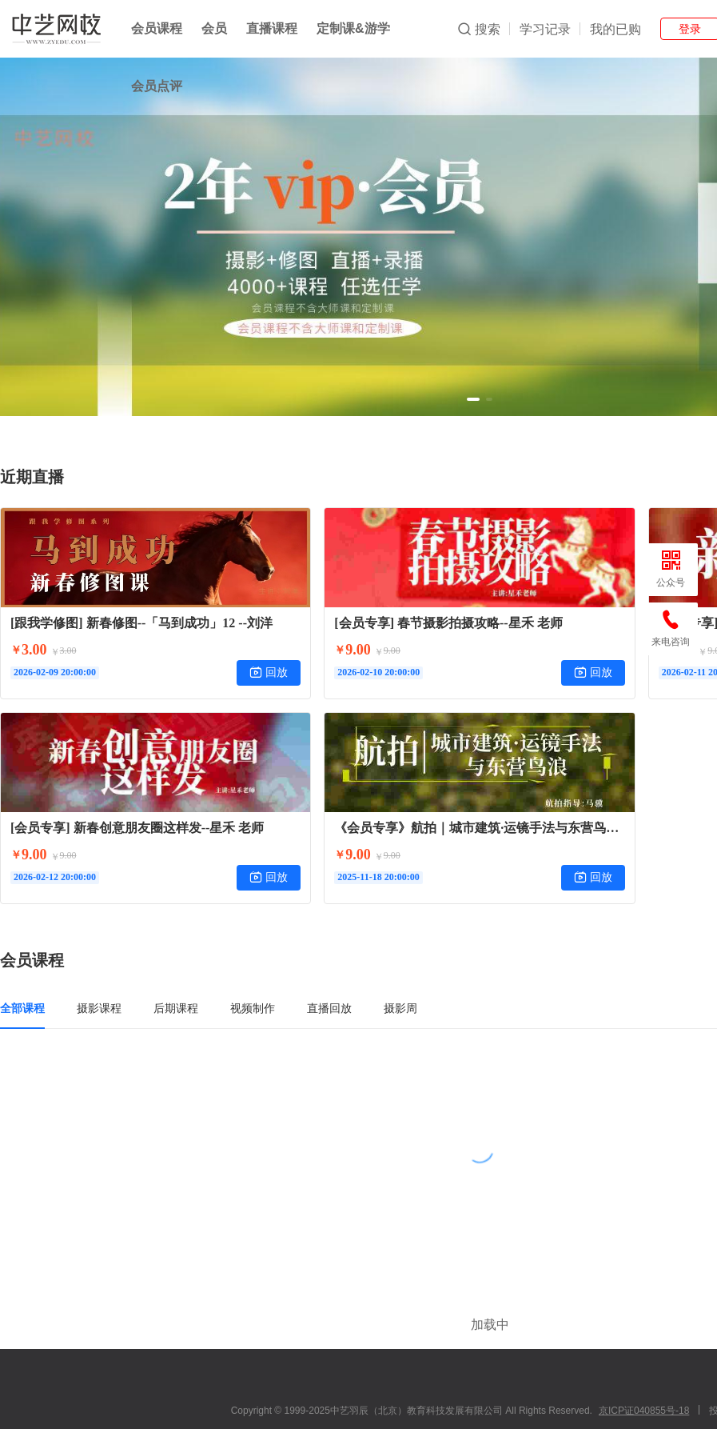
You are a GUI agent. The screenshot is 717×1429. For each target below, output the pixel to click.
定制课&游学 (353, 28)
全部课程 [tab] (22, 1008)
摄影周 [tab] (400, 1008)
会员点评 (156, 86)
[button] (473, 399)
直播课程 (271, 28)
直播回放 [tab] (329, 1008)
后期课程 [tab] (175, 1008)
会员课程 (156, 28)
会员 (214, 28)
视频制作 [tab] (252, 1008)
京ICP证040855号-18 (644, 1362)
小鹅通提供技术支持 (479, 1407)
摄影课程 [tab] (99, 1008)
